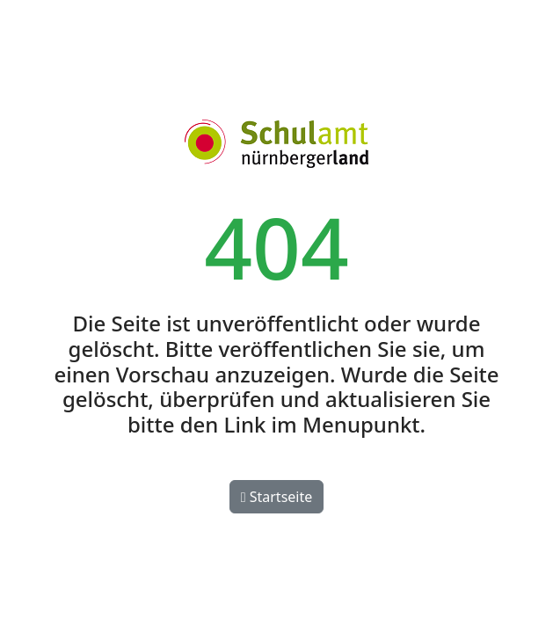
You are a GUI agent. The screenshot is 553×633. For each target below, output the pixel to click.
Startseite (277, 496)
